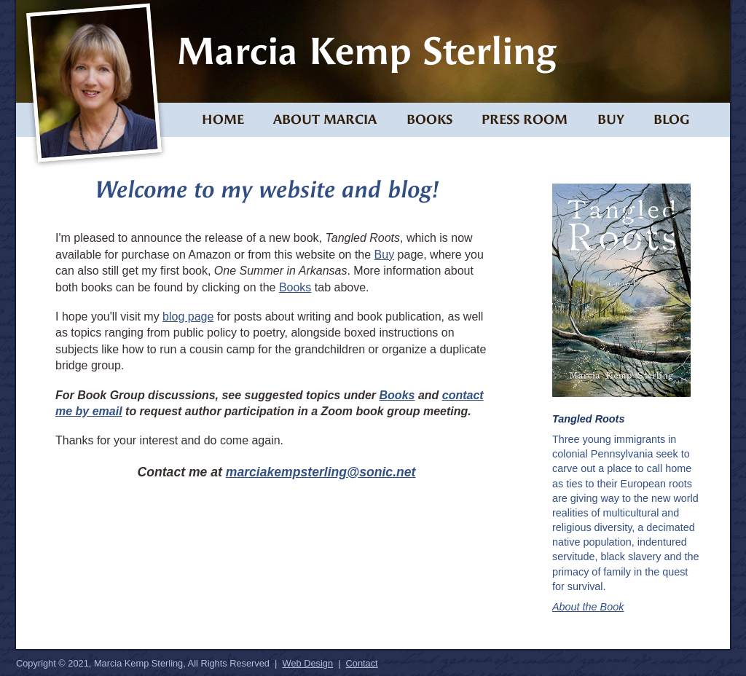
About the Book (588, 607)
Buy (610, 119)
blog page (187, 316)
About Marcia (325, 119)
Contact (362, 663)
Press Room (525, 119)
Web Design (308, 663)
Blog (671, 119)
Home (223, 119)
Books (429, 119)
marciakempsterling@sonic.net (321, 472)
